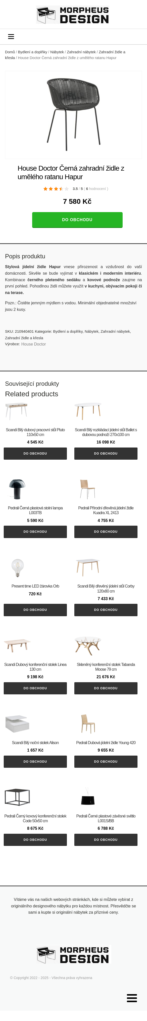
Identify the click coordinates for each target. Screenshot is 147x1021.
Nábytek (57, 52)
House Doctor (33, 344)
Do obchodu (77, 220)
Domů (10, 52)
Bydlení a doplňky (32, 52)
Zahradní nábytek (81, 52)
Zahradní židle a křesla (24, 338)
